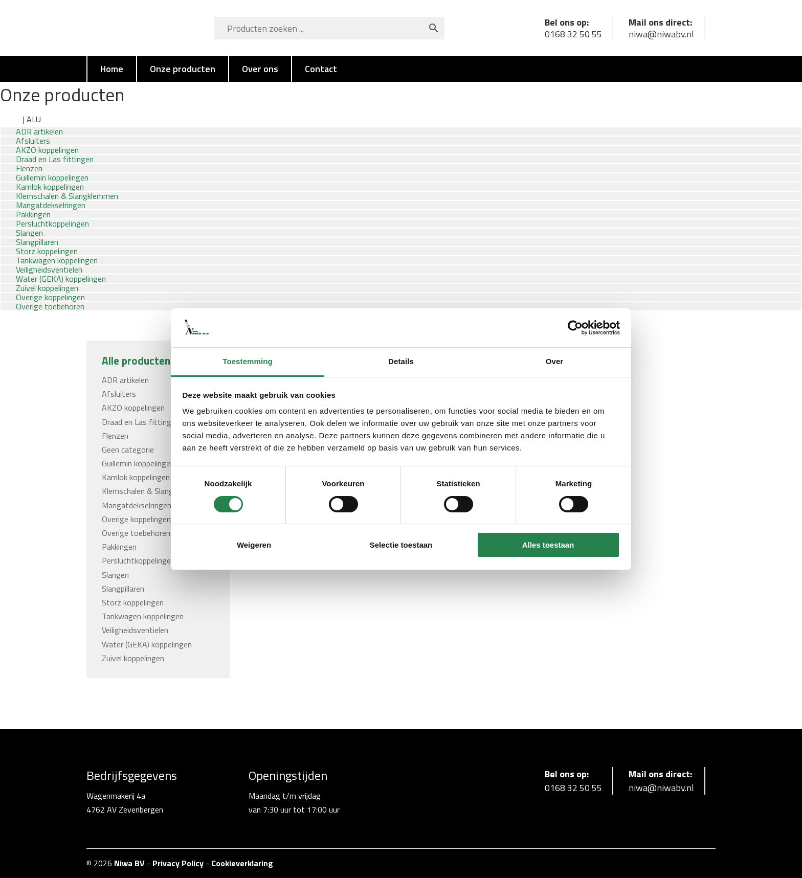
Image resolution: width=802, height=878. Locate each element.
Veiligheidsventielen (135, 630)
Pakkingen (119, 547)
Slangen (115, 575)
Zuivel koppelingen (133, 658)
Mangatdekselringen (136, 505)
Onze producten (182, 69)
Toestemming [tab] (247, 361)
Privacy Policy (178, 863)
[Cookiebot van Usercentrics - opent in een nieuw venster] (575, 327)
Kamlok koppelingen (136, 477)
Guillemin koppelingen (138, 463)
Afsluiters (119, 394)
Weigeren (254, 545)
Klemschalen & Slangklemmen (153, 491)
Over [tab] (555, 361)
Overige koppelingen (136, 519)
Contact (321, 69)
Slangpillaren (123, 588)
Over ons (260, 69)
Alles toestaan (548, 545)
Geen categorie (128, 449)
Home (111, 69)
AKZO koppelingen (133, 407)
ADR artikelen (125, 380)
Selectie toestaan (401, 545)
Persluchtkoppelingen (138, 560)
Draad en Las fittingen (141, 422)
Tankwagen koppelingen (143, 616)
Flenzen (115, 436)
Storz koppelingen (133, 602)
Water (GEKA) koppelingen (147, 644)
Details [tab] (401, 361)
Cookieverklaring (242, 863)
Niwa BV (129, 863)
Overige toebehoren (50, 306)
